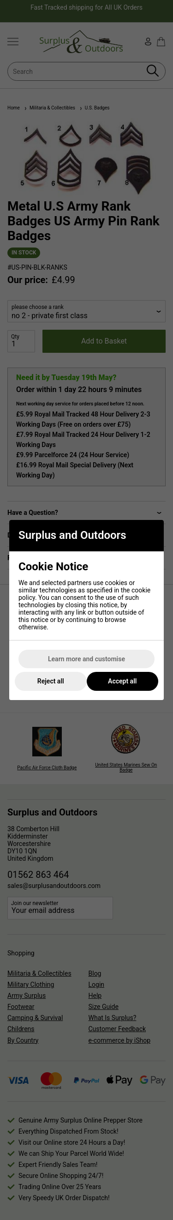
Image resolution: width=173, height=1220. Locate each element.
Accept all (122, 681)
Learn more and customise (86, 659)
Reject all (50, 681)
